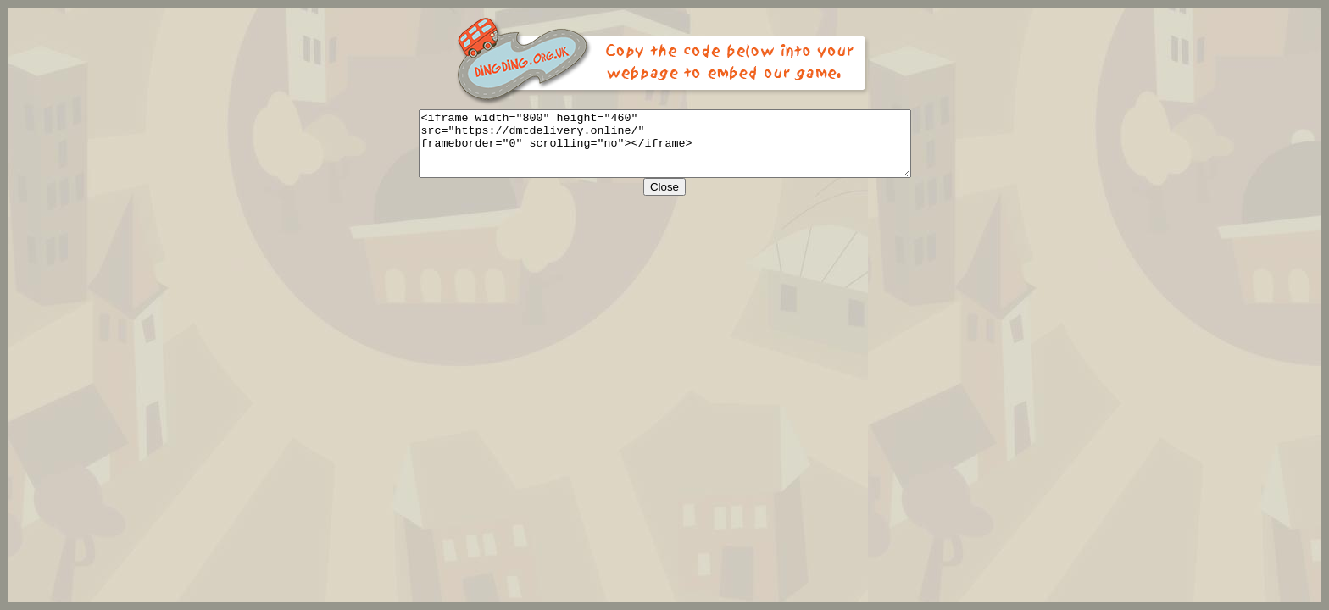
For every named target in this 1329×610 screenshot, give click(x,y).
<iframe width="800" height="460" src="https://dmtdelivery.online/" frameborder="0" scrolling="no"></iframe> (665, 150)
